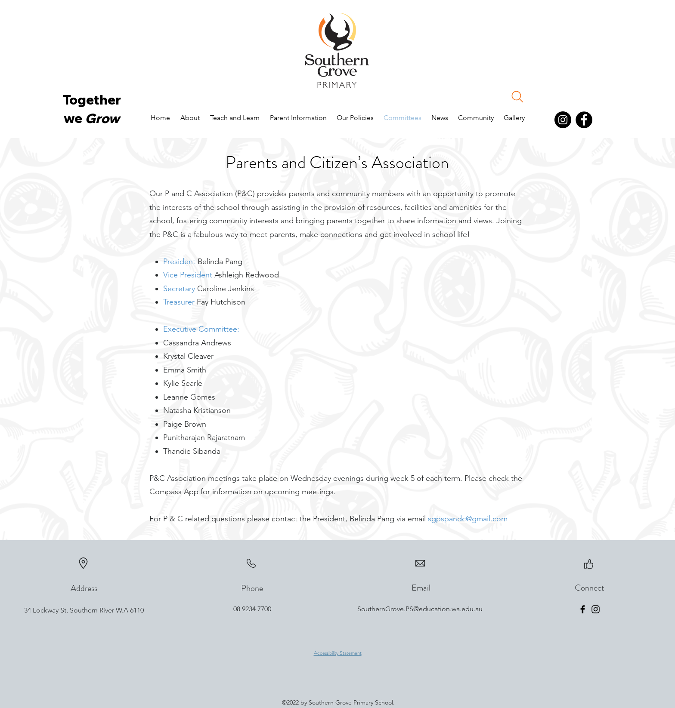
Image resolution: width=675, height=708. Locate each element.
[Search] (517, 97)
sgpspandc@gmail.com (468, 518)
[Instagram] (562, 119)
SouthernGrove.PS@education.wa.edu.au (420, 609)
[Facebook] (584, 119)
